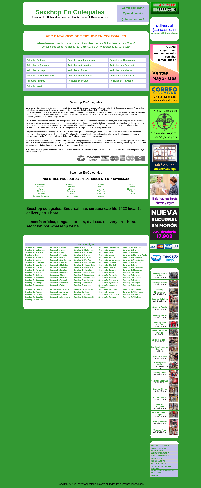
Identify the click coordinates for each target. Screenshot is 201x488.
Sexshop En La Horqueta (108, 247)
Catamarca (71, 185)
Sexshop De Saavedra (132, 289)
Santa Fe (131, 193)
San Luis (71, 193)
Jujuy (41, 189)
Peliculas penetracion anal (81, 60)
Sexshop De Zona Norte (59, 289)
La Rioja (101, 189)
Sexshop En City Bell (107, 265)
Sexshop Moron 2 (159, 422)
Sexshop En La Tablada (34, 250)
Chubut (131, 185)
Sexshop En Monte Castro (84, 272)
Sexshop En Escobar (107, 257)
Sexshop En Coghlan (58, 262)
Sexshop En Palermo (131, 275)
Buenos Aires (40, 185)
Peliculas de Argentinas (80, 65)
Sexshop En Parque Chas (84, 277)
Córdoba (40, 187)
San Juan (41, 193)
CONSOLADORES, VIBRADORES (158, 449)
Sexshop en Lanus (32, 255)
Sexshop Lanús (160, 373)
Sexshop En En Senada (132, 257)
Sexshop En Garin (130, 252)
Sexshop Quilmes (160, 340)
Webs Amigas (86, 244)
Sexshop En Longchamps (109, 260)
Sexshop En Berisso (33, 275)
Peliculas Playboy (36, 81)
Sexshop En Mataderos (83, 267)
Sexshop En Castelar (58, 267)
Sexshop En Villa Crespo (133, 292)
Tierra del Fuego (71, 196)
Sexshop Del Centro (33, 289)
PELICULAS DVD (158, 461)
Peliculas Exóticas (77, 70)
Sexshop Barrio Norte (160, 274)
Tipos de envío (133, 13)
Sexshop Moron (159, 356)
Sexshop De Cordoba (131, 294)
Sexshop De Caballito (34, 297)
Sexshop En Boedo (106, 272)
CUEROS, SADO (157, 458)
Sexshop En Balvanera (132, 277)
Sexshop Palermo (160, 283)
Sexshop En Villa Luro (132, 297)
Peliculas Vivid (34, 86)
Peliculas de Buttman (38, 65)
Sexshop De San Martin (83, 289)
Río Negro (101, 191)
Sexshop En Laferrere (83, 252)
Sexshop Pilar (159, 430)
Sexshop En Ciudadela (59, 265)
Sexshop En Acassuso (34, 285)
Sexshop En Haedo (131, 250)
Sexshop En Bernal (131, 272)
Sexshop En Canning (58, 270)
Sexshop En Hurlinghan (84, 250)
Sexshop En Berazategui (84, 275)
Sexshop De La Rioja (33, 294)
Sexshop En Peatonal (132, 280)
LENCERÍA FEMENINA (160, 453)
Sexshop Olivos (159, 389)
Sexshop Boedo (159, 307)
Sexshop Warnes (159, 397)
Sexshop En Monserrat (34, 270)
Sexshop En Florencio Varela (135, 255)
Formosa (131, 187)
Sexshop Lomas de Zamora (159, 348)
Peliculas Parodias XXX (122, 75)
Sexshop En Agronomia (108, 283)
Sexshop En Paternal (58, 280)
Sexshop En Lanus (106, 255)
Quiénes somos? (132, 19)
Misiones (41, 191)
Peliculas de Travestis (121, 81)
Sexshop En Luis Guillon (35, 265)
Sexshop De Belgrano (107, 297)
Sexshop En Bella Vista (34, 277)
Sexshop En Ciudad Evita (84, 265)
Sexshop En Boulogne (59, 272)
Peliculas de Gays (36, 70)
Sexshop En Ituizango (59, 250)
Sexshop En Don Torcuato (60, 260)
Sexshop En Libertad (82, 257)
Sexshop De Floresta (58, 294)
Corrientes (71, 187)
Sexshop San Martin (160, 363)
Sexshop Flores (160, 315)
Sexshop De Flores (82, 294)
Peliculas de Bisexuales (122, 60)
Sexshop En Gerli (105, 252)
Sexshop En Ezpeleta (34, 257)
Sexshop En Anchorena (108, 280)
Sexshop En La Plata (33, 247)
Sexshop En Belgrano (59, 277)
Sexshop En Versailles (107, 289)
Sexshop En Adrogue (131, 283)
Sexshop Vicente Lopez (159, 413)
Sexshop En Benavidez (107, 275)
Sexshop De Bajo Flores (35, 300)
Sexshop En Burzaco (107, 270)
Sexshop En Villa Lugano (60, 297)
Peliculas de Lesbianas (80, 75)
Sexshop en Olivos (57, 275)
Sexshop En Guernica (34, 252)
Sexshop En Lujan (130, 265)
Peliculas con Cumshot (122, 65)
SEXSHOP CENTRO (159, 464)
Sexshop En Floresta (58, 255)
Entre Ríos (101, 187)
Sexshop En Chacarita (34, 267)
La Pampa (71, 189)
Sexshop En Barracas (107, 277)
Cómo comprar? (133, 7)
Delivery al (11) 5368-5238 (164, 28)
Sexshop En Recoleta (83, 283)
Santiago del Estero (41, 196)
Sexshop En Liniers (33, 260)
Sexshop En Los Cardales (84, 262)
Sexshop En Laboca (106, 250)
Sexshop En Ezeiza (57, 257)
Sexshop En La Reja (58, 247)
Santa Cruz (101, 193)
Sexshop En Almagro (33, 283)
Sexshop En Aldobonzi (59, 283)
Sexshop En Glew (57, 252)
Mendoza (131, 189)
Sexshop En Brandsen (34, 272)
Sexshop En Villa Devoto (108, 294)
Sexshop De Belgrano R (84, 297)
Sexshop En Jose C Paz (132, 247)
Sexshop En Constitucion (133, 260)
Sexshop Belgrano (159, 381)
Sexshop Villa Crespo (160, 323)
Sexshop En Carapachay (133, 267)
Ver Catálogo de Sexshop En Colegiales (86, 36)
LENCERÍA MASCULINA (161, 456)
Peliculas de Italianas (121, 70)
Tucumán (101, 196)
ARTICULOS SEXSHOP (160, 446)
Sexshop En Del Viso (82, 260)
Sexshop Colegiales (159, 405)
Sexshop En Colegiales (69, 12)
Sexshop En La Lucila (83, 247)
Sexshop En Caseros (107, 267)
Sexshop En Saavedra (132, 285)
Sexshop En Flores (82, 255)
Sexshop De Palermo (33, 292)
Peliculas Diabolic (36, 60)
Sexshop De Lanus (106, 292)
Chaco (101, 185)
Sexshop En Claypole (132, 262)
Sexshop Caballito (159, 299)
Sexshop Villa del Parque (159, 332)
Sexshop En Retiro (57, 285)
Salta (131, 191)
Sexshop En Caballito (83, 270)
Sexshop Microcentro (159, 291)
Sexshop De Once (81, 292)
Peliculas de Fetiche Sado (40, 75)
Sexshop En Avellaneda (83, 280)
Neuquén (71, 191)
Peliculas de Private (78, 81)
